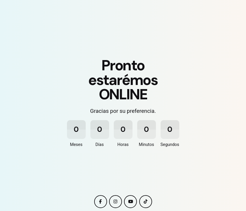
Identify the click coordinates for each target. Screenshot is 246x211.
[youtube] (130, 201)
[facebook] (100, 201)
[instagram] (115, 201)
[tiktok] (145, 201)
